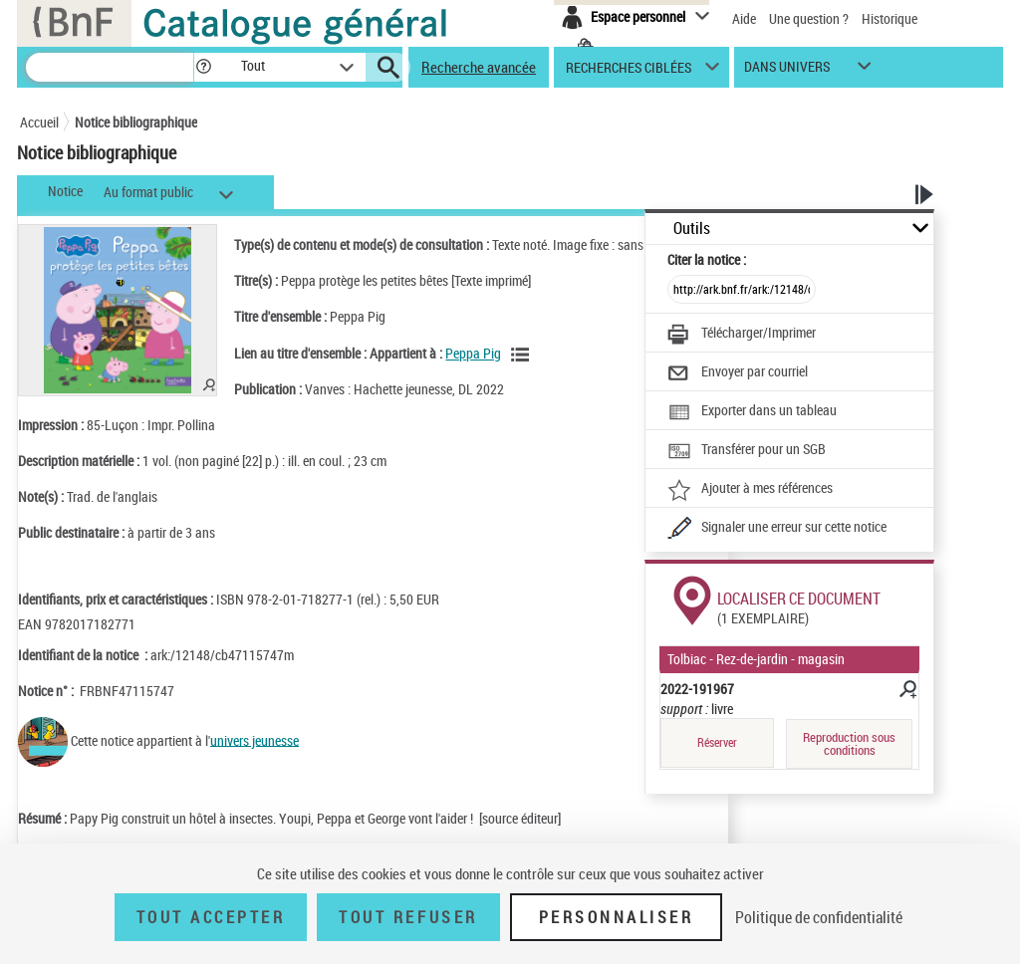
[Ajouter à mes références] (750, 490)
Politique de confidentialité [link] (818, 917)
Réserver (717, 742)
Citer (706, 259)
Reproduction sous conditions (849, 743)
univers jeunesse (254, 739)
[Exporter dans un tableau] (752, 412)
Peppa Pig (473, 353)
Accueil (39, 122)
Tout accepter (211, 917)
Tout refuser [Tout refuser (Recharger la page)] (408, 917)
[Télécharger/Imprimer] (741, 335)
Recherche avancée (478, 67)
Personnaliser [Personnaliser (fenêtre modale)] (616, 917)
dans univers (787, 71)
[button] (203, 67)
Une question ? (809, 18)
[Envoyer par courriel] (737, 373)
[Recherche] (109, 67)
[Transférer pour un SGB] (746, 451)
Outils (691, 228)
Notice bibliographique (136, 122)
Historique (889, 18)
